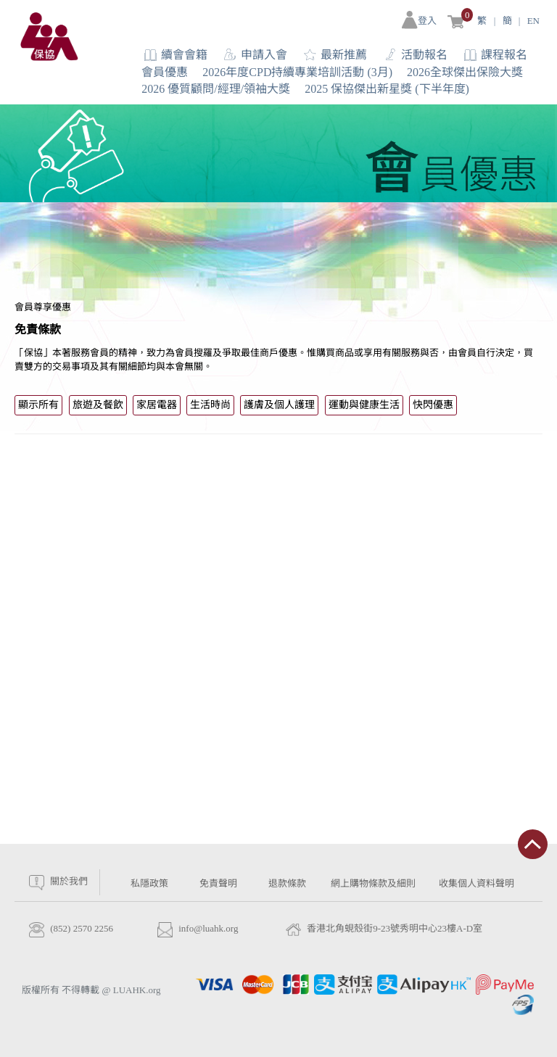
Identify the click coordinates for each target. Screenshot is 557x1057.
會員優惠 (164, 72)
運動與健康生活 (364, 404)
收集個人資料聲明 (476, 883)
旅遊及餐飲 (98, 404)
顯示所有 (38, 404)
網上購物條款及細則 (373, 883)
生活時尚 (210, 404)
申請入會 (264, 55)
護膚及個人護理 (279, 404)
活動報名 (424, 55)
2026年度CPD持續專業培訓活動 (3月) (297, 72)
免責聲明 (218, 883)
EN (533, 20)
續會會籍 (184, 55)
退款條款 (287, 883)
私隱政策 (149, 883)
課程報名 (504, 55)
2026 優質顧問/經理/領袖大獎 (215, 89)
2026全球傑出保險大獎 (465, 72)
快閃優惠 (433, 404)
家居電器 (156, 404)
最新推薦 (344, 55)
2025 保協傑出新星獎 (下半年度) (387, 89)
